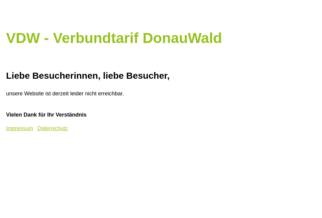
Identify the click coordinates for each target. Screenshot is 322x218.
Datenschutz (53, 128)
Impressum (19, 128)
